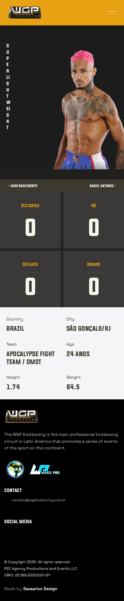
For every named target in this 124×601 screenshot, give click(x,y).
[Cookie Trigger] (19, 509)
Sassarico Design (40, 588)
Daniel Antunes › (103, 186)
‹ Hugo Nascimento (22, 186)
